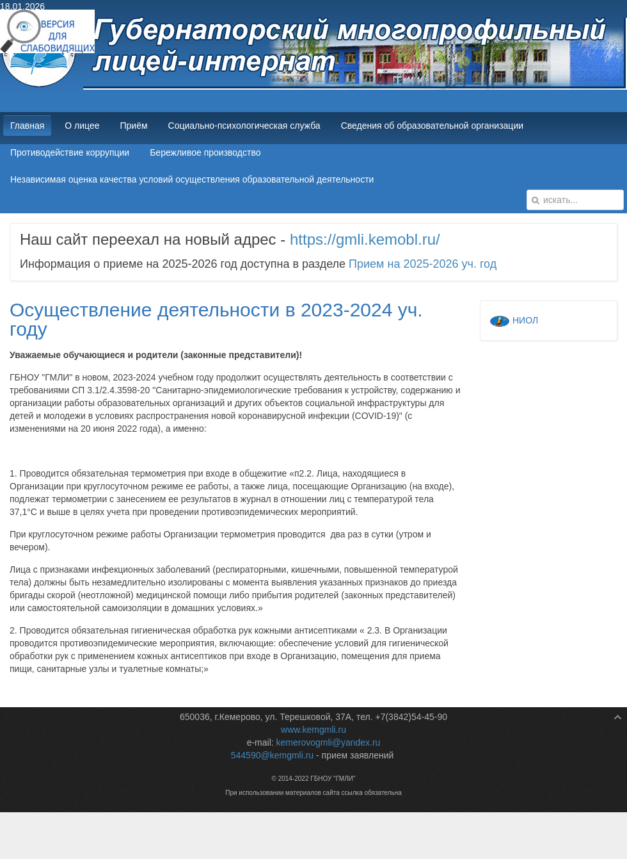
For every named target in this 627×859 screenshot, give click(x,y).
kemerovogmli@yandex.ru (328, 742)
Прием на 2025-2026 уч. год (422, 264)
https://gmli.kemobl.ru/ (365, 239)
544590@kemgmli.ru (272, 755)
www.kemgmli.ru (313, 729)
